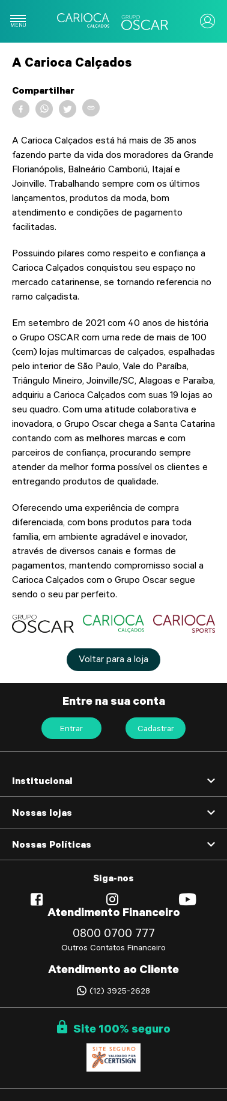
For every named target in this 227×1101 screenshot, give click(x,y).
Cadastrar (156, 730)
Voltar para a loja (113, 660)
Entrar (71, 730)
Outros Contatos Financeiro (113, 949)
